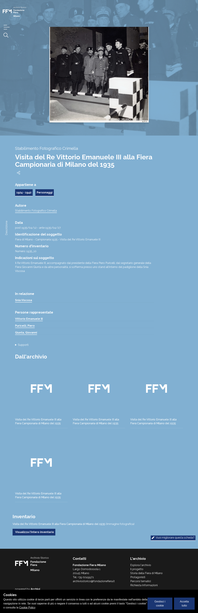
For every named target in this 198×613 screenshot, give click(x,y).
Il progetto (136, 569)
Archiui (35, 589)
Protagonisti (137, 577)
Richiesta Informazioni (144, 585)
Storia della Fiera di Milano (146, 573)
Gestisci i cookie (159, 603)
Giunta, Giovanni (26, 332)
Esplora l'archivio (140, 565)
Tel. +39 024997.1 (83, 577)
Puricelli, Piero (25, 325)
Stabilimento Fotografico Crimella (36, 210)
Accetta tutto (184, 603)
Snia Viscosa (23, 300)
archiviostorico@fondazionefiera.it (94, 581)
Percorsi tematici (140, 581)
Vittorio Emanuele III (29, 318)
